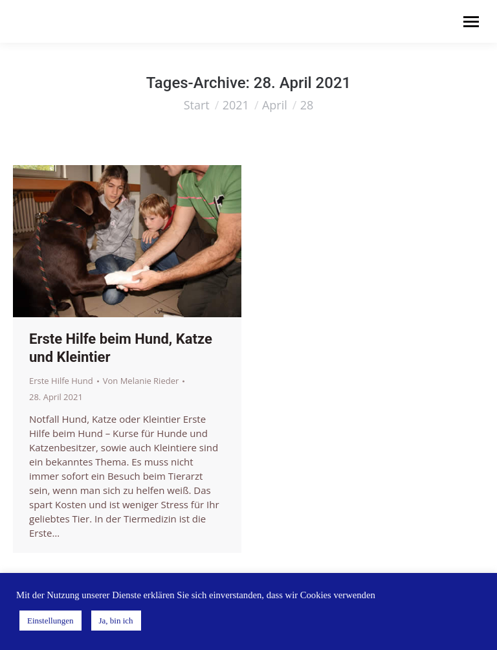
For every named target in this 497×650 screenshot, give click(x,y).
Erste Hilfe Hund (61, 381)
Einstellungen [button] (50, 620)
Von (141, 381)
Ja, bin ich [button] (116, 620)
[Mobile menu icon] (471, 21)
